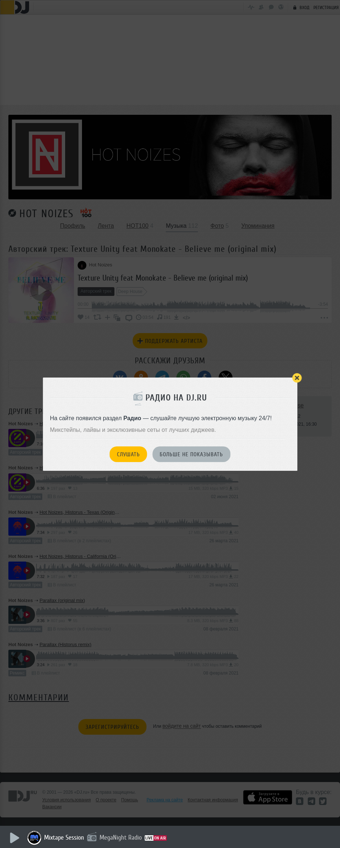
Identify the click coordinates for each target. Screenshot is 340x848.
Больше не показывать (191, 454)
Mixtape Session (64, 837)
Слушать (128, 454)
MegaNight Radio (121, 837)
